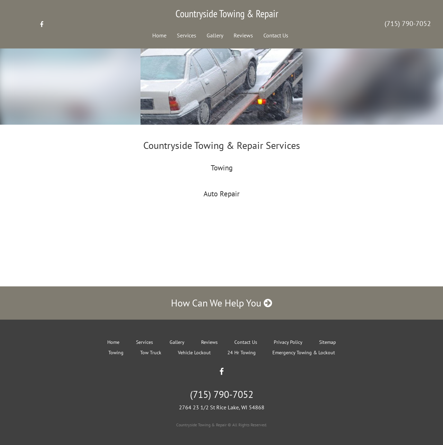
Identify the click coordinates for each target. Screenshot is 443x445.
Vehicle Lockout (194, 352)
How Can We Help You (221, 302)
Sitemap (327, 342)
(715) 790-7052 (408, 23)
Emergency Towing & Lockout (303, 352)
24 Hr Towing (241, 352)
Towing (116, 352)
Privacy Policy (288, 342)
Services (186, 35)
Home (159, 35)
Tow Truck (150, 352)
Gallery (215, 35)
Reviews (243, 35)
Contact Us (275, 35)
